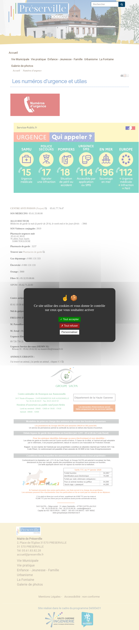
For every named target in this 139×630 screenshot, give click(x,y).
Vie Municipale (20, 59)
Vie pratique (38, 59)
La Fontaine (106, 59)
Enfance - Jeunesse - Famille (65, 59)
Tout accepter (69, 319)
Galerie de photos (22, 65)
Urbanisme (91, 59)
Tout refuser (69, 325)
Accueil (13, 52)
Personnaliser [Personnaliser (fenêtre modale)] (70, 332)
